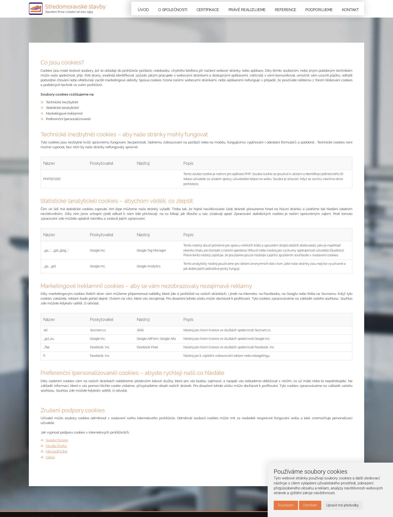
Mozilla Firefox (57, 499)
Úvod (157, 9)
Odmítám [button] (310, 505)
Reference (291, 9)
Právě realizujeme (255, 9)
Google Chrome (58, 493)
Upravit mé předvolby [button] (342, 505)
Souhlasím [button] (286, 505)
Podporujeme (322, 9)
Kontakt (351, 9)
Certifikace (218, 9)
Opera (50, 510)
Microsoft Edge (57, 504)
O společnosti (185, 9)
